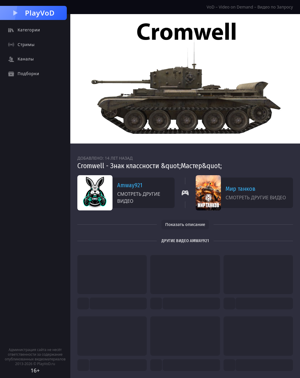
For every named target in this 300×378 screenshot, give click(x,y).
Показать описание (185, 224)
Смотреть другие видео (138, 197)
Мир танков (240, 188)
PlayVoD (33, 13)
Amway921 (129, 185)
